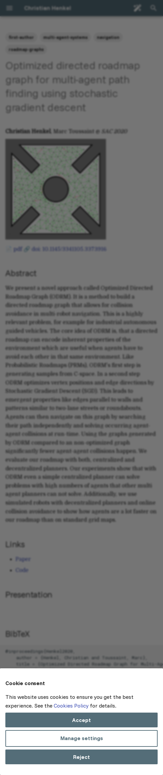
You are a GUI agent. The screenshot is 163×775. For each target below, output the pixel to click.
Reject (81, 757)
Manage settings (81, 738)
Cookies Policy (71, 705)
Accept (81, 720)
